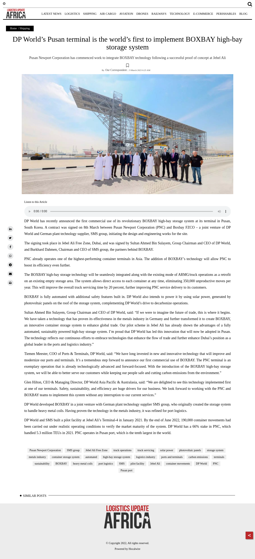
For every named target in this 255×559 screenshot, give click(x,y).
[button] (127, 66)
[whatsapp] (10, 256)
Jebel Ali (155, 463)
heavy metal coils (82, 463)
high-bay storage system (116, 457)
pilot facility (137, 463)
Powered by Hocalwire (127, 548)
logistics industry (145, 457)
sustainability (42, 463)
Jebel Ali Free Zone (97, 450)
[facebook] (10, 247)
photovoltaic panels (190, 450)
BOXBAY (61, 463)
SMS (122, 463)
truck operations (123, 450)
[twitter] (10, 238)
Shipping (25, 28)
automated (91, 457)
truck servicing (145, 450)
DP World (201, 463)
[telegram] (10, 265)
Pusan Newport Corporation (45, 450)
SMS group (73, 450)
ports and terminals (171, 457)
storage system (215, 450)
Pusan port (126, 470)
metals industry (37, 457)
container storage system (65, 457)
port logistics (105, 463)
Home (13, 28)
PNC (215, 463)
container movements (178, 463)
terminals (219, 457)
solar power (166, 450)
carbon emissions (198, 457)
